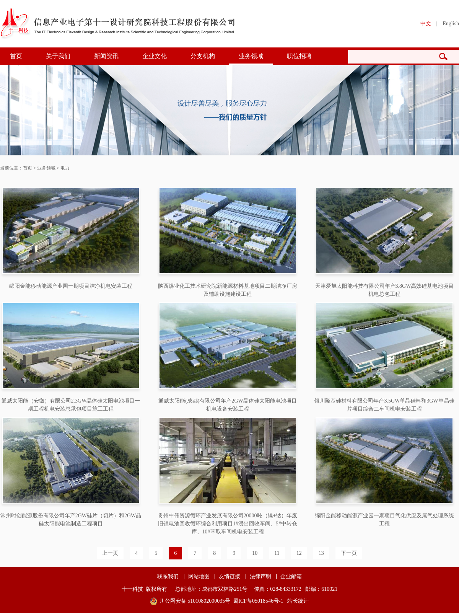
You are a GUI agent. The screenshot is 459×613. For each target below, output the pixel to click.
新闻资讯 (106, 56)
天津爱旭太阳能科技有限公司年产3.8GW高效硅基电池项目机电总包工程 (384, 290)
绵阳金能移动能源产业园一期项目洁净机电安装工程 (70, 286)
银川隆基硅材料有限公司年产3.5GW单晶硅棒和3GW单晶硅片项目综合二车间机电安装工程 (384, 405)
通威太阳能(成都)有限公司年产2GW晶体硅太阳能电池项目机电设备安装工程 (227, 405)
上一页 (110, 553)
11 (276, 553)
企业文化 (154, 56)
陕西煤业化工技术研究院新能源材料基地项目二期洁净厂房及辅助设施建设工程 (227, 290)
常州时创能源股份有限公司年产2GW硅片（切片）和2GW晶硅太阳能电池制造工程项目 (71, 520)
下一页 (349, 553)
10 (254, 553)
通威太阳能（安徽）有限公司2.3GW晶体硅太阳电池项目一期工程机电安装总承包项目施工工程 (71, 405)
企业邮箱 (291, 576)
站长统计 (298, 601)
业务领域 (251, 56)
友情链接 (229, 576)
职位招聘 (299, 56)
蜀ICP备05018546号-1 (258, 601)
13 (321, 553)
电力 (65, 168)
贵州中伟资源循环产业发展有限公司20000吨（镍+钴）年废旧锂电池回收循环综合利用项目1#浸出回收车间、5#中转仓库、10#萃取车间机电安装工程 (228, 524)
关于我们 (58, 56)
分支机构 (202, 56)
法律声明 (260, 576)
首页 (16, 56)
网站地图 (199, 576)
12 (299, 553)
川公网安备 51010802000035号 (195, 601)
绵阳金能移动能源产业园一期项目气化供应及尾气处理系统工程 (384, 520)
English (451, 23)
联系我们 (168, 576)
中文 (425, 23)
